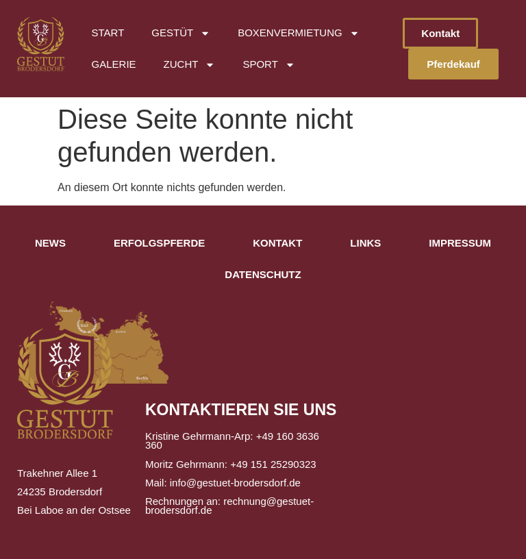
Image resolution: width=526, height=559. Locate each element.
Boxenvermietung (299, 33)
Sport (268, 65)
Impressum (460, 243)
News (50, 243)
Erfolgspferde (159, 243)
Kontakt (277, 243)
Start (108, 32)
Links (365, 243)
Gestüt (180, 33)
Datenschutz (263, 274)
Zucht (190, 65)
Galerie (114, 64)
